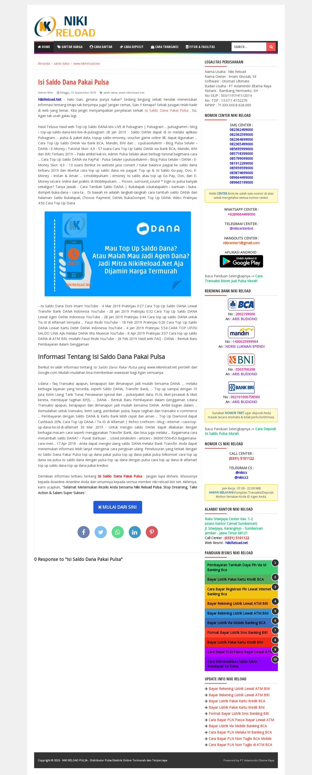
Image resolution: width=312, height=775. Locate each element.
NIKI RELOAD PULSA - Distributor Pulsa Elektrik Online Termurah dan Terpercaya (114, 760)
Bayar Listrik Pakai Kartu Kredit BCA (235, 579)
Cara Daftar (101, 46)
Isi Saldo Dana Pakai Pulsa (167, 110)
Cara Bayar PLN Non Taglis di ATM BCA (240, 744)
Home (44, 46)
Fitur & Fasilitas (200, 46)
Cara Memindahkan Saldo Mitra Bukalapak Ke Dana (232, 664)
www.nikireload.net (131, 92)
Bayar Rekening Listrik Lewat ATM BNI (237, 613)
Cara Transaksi (164, 46)
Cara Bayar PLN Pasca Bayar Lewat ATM (240, 651)
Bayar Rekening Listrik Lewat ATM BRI (237, 603)
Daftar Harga (69, 46)
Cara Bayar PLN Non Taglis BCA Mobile (240, 738)
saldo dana (110, 92)
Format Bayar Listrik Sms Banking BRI (237, 632)
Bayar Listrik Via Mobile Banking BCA (236, 622)
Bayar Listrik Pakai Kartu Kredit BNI (235, 642)
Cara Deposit (132, 46)
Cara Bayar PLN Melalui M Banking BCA (240, 732)
